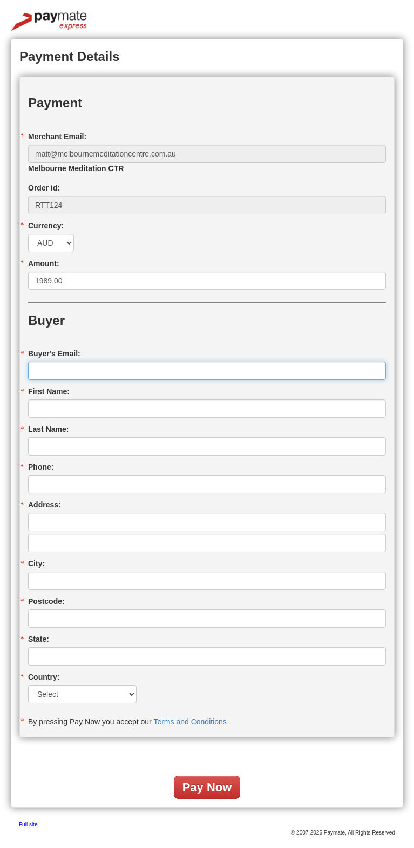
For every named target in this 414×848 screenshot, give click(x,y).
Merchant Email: (57, 136)
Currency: (46, 225)
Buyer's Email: (54, 353)
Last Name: (48, 429)
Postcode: (46, 601)
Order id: (44, 188)
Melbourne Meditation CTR (76, 168)
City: (36, 563)
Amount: (43, 263)
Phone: (40, 467)
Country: (43, 677)
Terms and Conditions (189, 721)
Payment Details (69, 56)
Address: (44, 504)
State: (38, 639)
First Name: (49, 391)
